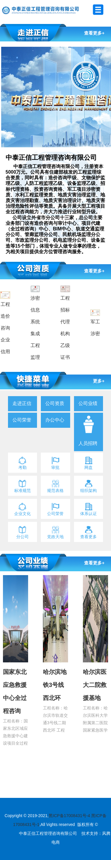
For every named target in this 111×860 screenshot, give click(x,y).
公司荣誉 (21, 419)
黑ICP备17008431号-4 (69, 815)
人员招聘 (87, 443)
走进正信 (21, 403)
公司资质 (54, 403)
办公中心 (54, 419)
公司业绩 (87, 403)
